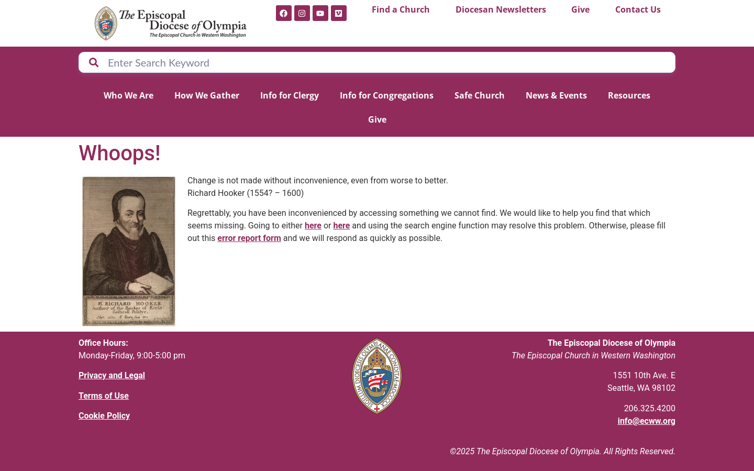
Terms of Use (104, 396)
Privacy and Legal (112, 375)
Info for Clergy (289, 95)
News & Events (556, 95)
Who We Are (128, 95)
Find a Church (401, 9)
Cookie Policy (104, 416)
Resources (629, 95)
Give (580, 9)
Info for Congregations (387, 95)
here (313, 226)
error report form (249, 238)
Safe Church (479, 95)
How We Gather (206, 95)
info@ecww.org (646, 421)
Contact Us (638, 9)
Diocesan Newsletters (501, 9)
